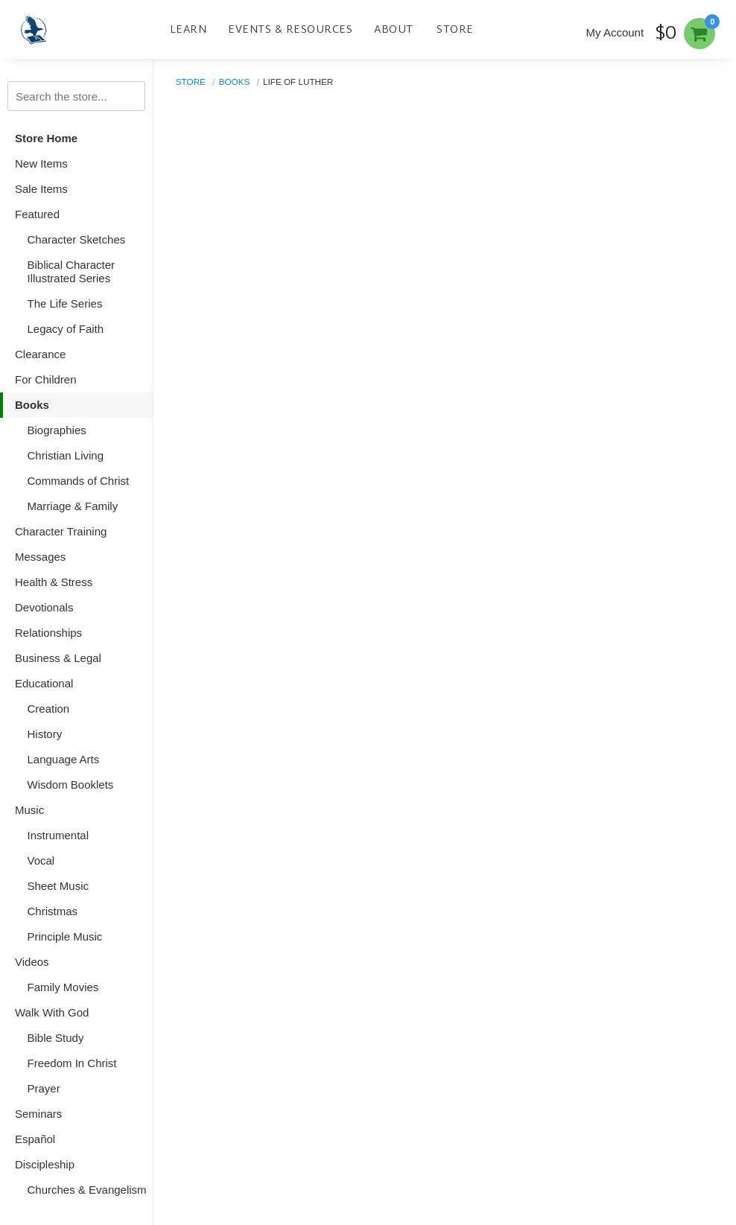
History (45, 734)
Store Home (46, 138)
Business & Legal (58, 658)
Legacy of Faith (66, 328)
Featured (37, 214)
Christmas (53, 911)
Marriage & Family (73, 506)
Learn (188, 29)
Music (29, 810)
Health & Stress (53, 582)
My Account (615, 32)
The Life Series (65, 303)
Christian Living (66, 455)
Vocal (41, 860)
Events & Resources (290, 29)
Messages (40, 556)
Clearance (40, 354)
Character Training (61, 531)
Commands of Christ (79, 480)
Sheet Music (58, 885)
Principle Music (65, 936)
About (393, 29)
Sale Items (41, 188)
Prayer (44, 1088)
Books (32, 404)
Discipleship (44, 1164)
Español (35, 1139)
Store (455, 29)
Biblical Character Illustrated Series (71, 271)
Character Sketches (77, 239)
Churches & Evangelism (87, 1189)
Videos (32, 961)
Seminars (38, 1113)
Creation (49, 708)
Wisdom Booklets (71, 784)
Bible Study (56, 1037)
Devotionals (44, 607)
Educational (44, 683)
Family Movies (63, 987)
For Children (46, 379)
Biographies (57, 430)
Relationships (48, 632)
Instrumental (58, 835)
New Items (41, 163)
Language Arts (64, 759)
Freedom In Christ (72, 1063)
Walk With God (52, 1012)
